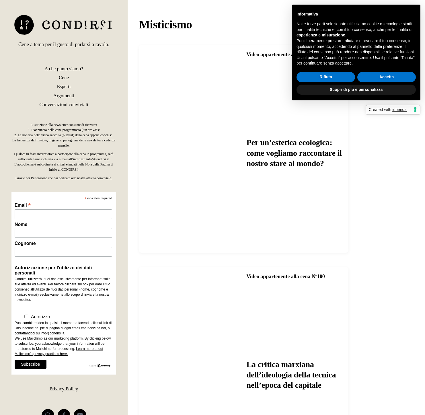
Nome (21, 224)
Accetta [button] (386, 77)
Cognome (25, 243)
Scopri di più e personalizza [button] (356, 89)
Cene (64, 77)
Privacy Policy (64, 388)
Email (23, 205)
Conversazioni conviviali (63, 104)
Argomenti (63, 95)
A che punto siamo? (63, 68)
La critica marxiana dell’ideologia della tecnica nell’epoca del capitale (291, 375)
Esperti (64, 86)
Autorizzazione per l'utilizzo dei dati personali (53, 270)
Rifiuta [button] (325, 77)
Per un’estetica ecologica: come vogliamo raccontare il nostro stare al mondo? (294, 153)
